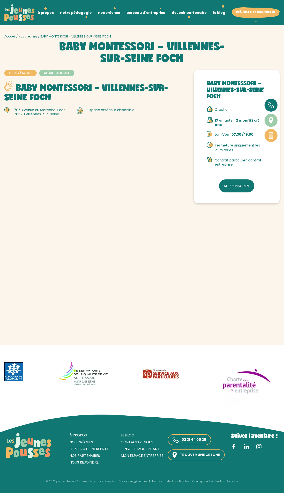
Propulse (232, 481)
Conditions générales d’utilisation (141, 481)
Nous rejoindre (84, 462)
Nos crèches (28, 36)
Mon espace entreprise (142, 456)
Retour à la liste (20, 73)
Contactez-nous (137, 442)
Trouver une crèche (196, 455)
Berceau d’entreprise (89, 449)
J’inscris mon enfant (140, 449)
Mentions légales (178, 481)
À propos (78, 435)
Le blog (127, 435)
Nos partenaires (84, 456)
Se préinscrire (237, 185)
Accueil (9, 36)
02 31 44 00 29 (189, 440)
